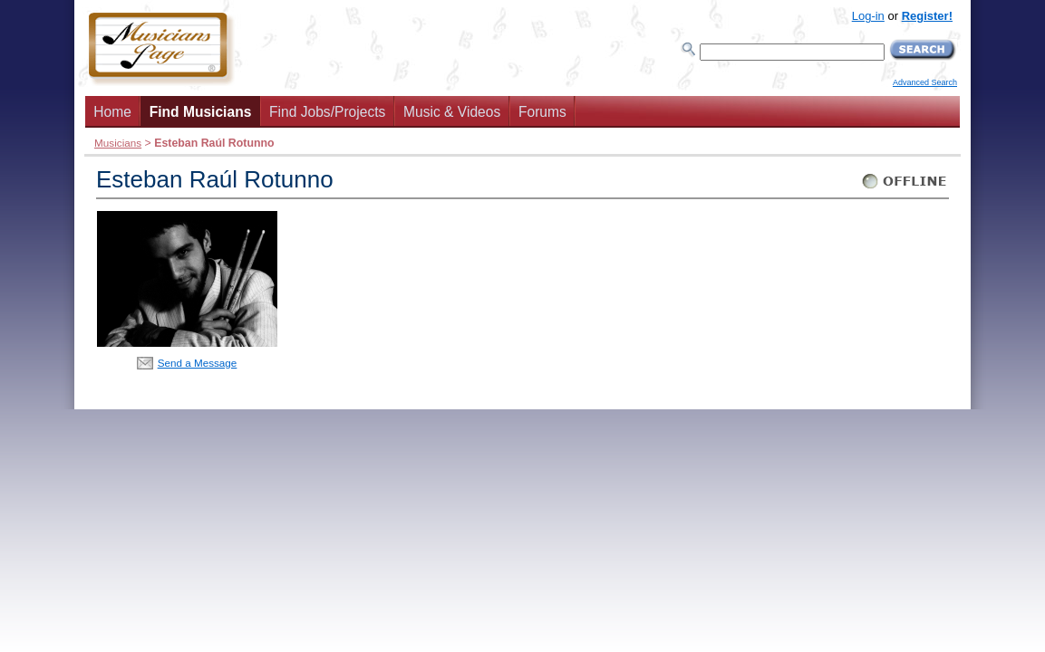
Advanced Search (925, 82)
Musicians (117, 143)
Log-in (868, 16)
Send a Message (197, 363)
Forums (542, 112)
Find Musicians (201, 112)
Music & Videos (451, 112)
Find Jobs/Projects (327, 112)
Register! (927, 16)
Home (112, 112)
